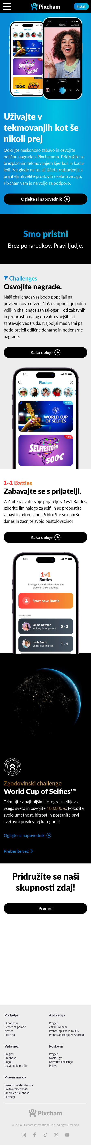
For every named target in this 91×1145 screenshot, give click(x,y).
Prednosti (10, 1058)
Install (81, 6)
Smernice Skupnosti (17, 1093)
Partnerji (9, 1097)
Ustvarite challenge (61, 1062)
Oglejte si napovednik (41, 199)
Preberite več (16, 851)
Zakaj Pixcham (58, 1027)
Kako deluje (42, 352)
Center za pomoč (15, 1027)
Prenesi (45, 908)
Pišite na (9, 1034)
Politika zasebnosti (16, 1089)
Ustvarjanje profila (15, 1065)
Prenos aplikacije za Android (66, 1034)
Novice (8, 1031)
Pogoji (8, 1062)
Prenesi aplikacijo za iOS (64, 1031)
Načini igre (55, 1058)
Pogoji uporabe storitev (18, 1085)
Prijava (53, 1065)
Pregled (53, 1023)
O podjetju (11, 1023)
